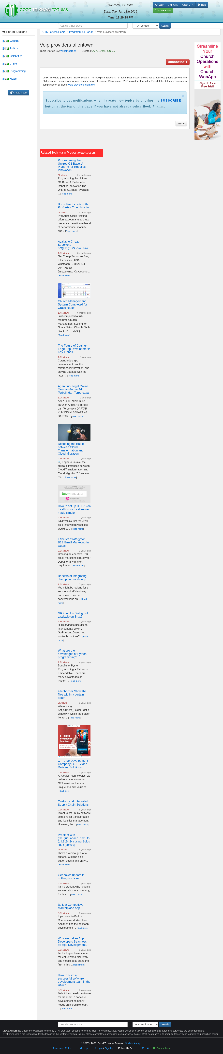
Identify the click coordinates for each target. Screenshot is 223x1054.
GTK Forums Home (54, 32)
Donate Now (161, 1048)
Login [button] (159, 4)
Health (9, 78)
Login (98, 1048)
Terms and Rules (62, 1048)
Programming (14, 71)
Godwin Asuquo (133, 1043)
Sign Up (109, 1048)
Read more (66, 194)
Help (202, 4)
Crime (9, 63)
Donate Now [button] (163, 10)
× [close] (183, 96)
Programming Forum (81, 32)
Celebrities (12, 56)
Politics (10, 48)
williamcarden (68, 51)
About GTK (187, 4)
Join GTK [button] (173, 4)
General (10, 40)
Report (181, 123)
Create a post (18, 92)
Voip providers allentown (81, 84)
